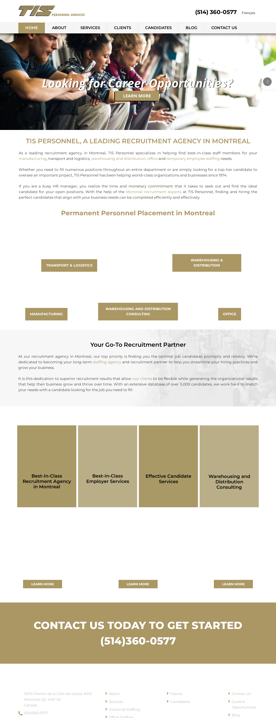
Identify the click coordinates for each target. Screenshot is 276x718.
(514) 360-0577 (216, 12)
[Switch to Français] (248, 13)
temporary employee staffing (193, 158)
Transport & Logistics (69, 265)
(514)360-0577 (138, 641)
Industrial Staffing (124, 709)
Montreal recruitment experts (153, 192)
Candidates (158, 27)
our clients (141, 378)
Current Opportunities (244, 704)
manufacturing (33, 158)
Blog (191, 27)
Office (229, 314)
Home (31, 27)
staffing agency (107, 362)
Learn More (137, 96)
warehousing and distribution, (119, 158)
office (152, 158)
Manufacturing (46, 314)
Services (90, 27)
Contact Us (224, 27)
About (59, 27)
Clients (122, 27)
